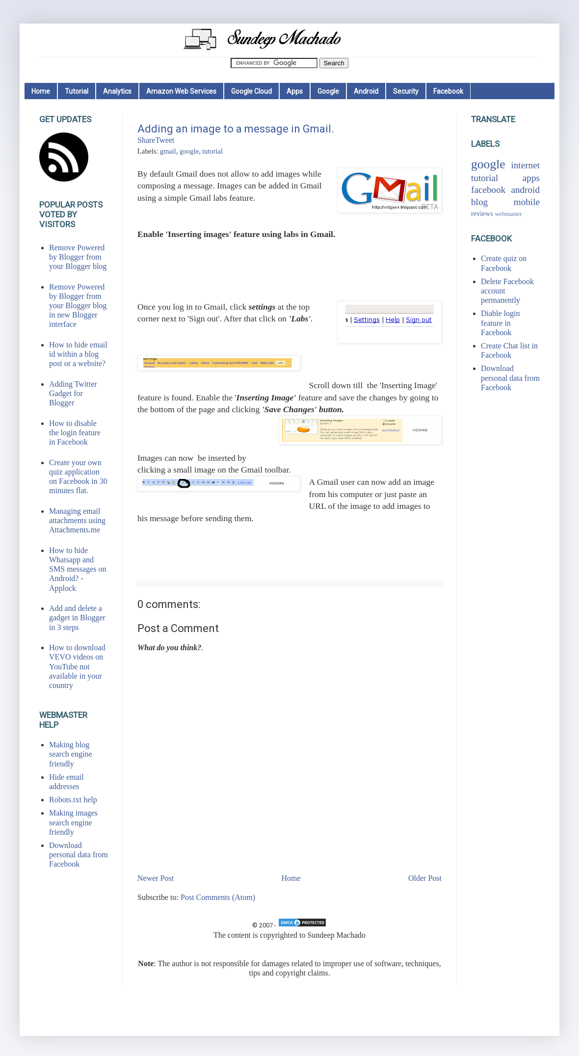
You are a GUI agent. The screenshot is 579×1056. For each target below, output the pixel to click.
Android (366, 91)
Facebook (448, 91)
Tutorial (76, 91)
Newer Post (155, 878)
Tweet (164, 140)
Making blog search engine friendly (70, 753)
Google (328, 91)
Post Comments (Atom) (218, 897)
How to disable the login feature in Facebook (75, 432)
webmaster (508, 214)
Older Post (425, 878)
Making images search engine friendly (73, 822)
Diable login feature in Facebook (500, 322)
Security (406, 91)
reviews (482, 213)
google (189, 151)
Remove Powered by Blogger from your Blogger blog (77, 256)
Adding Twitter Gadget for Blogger (73, 393)
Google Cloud (251, 91)
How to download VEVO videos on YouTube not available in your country (77, 666)
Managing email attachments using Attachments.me (77, 520)
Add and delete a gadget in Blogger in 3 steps (77, 617)
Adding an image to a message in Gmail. (235, 129)
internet (525, 165)
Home (40, 91)
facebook (488, 190)
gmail (168, 151)
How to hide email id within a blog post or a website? (78, 354)
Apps (295, 91)
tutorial (212, 151)
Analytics (117, 91)
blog (479, 202)
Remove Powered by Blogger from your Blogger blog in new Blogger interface (77, 306)
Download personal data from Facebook (78, 854)
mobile (527, 202)
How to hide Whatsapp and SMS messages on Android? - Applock (77, 569)
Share (146, 140)
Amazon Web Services (181, 91)
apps (531, 178)
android (525, 190)
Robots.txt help (73, 799)
